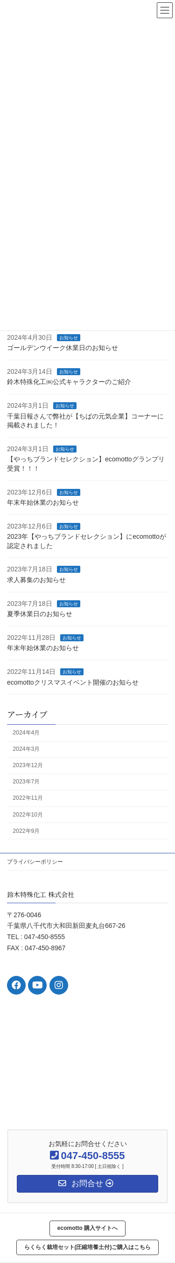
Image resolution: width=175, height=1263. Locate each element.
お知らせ (68, 337)
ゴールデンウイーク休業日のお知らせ (62, 348)
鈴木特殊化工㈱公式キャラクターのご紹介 (69, 382)
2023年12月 (28, 765)
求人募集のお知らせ (36, 580)
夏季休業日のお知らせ (39, 614)
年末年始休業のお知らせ (43, 503)
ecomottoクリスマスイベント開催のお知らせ (73, 682)
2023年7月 (26, 782)
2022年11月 (28, 798)
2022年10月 (28, 814)
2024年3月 (26, 749)
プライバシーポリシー (35, 861)
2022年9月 (26, 831)
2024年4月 (26, 732)
